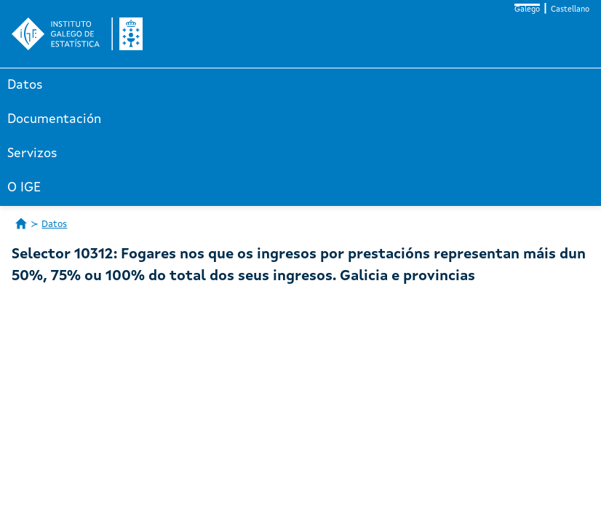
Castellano (570, 10)
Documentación (54, 119)
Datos (25, 85)
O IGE (24, 187)
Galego (527, 10)
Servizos (32, 153)
